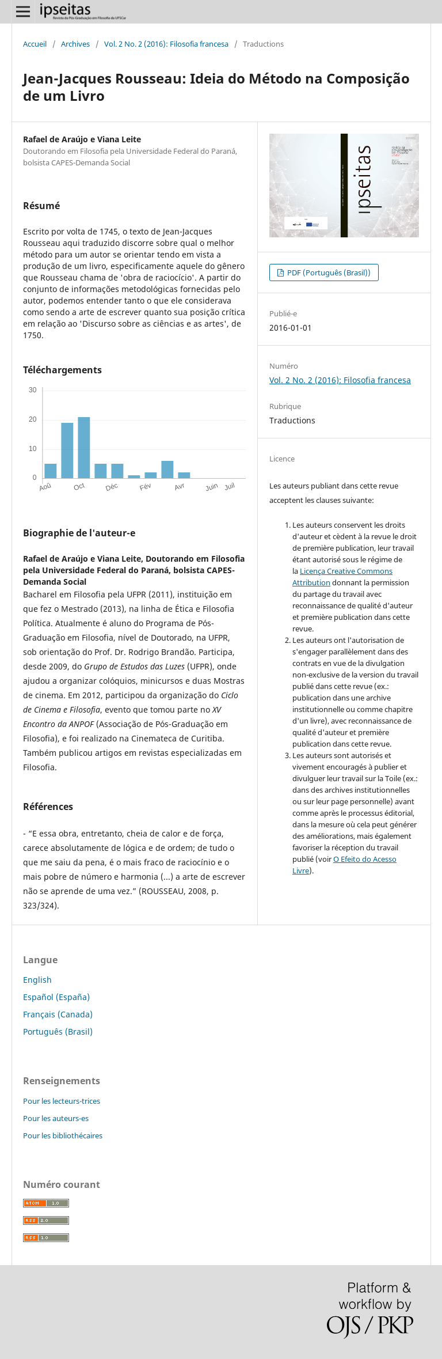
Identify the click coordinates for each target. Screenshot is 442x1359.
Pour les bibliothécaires (62, 1135)
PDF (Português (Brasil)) (328, 272)
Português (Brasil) (58, 1031)
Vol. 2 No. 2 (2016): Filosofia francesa (166, 44)
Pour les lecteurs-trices (61, 1101)
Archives (75, 44)
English (37, 979)
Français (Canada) (58, 1014)
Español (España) (56, 996)
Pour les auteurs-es (56, 1118)
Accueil (35, 44)
